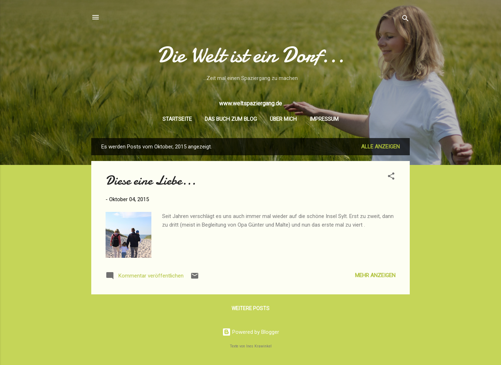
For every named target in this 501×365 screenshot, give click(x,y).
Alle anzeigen (380, 146)
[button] (391, 177)
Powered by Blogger (250, 332)
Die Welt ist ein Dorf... (250, 54)
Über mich (283, 119)
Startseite (177, 119)
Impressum (324, 119)
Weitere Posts (250, 308)
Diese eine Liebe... (151, 180)
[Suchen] (405, 19)
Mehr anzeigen (375, 275)
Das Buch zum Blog (231, 119)
